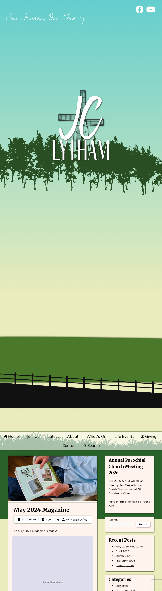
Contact (69, 445)
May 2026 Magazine (129, 546)
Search (91, 445)
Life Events (124, 436)
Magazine (122, 585)
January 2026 (125, 565)
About (72, 436)
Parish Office (79, 519)
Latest (53, 436)
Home (11, 436)
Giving (148, 436)
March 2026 (124, 556)
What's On (96, 436)
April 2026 (123, 551)
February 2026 (125, 560)
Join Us (33, 436)
